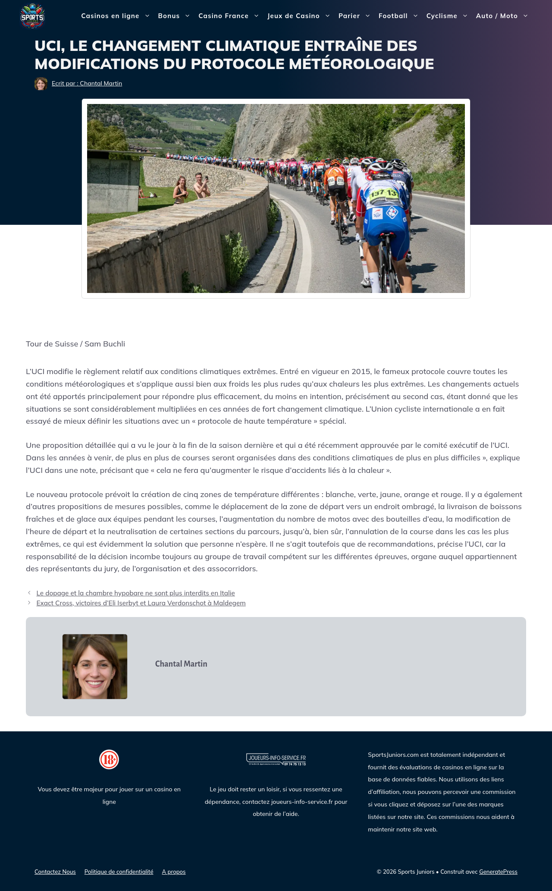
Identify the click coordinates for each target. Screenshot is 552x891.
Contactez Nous (55, 871)
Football (401, 16)
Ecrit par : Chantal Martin (87, 83)
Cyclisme (449, 16)
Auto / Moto (504, 16)
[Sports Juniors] (32, 15)
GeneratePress (498, 871)
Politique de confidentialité (119, 871)
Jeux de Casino (301, 16)
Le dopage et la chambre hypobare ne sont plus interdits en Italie (135, 593)
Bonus (176, 16)
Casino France (230, 16)
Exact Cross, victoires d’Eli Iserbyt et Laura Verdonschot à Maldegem (140, 603)
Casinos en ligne (117, 16)
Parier (357, 16)
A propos (174, 871)
